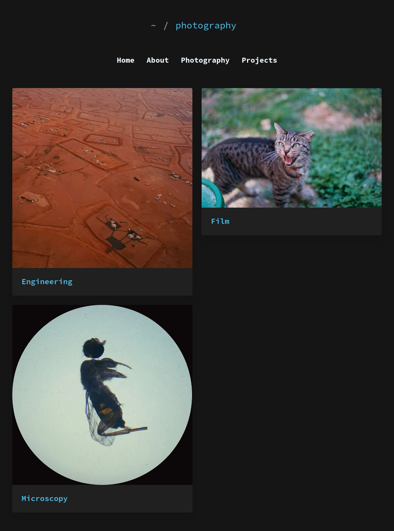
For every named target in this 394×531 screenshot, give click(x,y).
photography (205, 25)
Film (220, 221)
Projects (259, 60)
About (158, 60)
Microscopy (45, 498)
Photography (205, 60)
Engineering (47, 281)
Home (126, 60)
